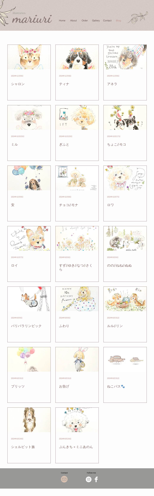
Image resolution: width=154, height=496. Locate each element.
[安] (29, 178)
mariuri (32, 17)
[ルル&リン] (125, 299)
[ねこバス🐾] (125, 359)
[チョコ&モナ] (77, 178)
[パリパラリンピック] (29, 299)
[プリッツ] (29, 359)
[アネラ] (125, 57)
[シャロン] (29, 57)
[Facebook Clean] (96, 479)
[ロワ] (125, 178)
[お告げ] (77, 359)
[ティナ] (77, 57)
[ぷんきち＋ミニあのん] (77, 420)
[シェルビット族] (29, 420)
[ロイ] (29, 238)
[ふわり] (77, 299)
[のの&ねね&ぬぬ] (125, 238)
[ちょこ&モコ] (125, 117)
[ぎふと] (77, 117)
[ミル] (29, 117)
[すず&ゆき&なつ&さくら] (77, 238)
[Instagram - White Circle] (88, 479)
